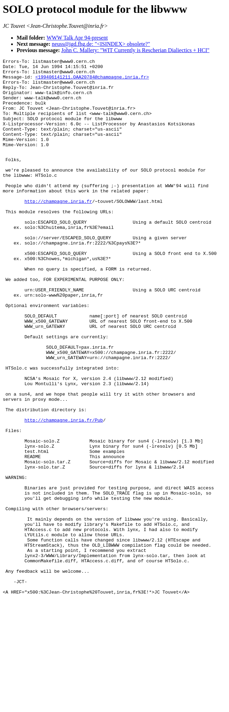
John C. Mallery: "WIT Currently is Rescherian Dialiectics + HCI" (135, 50)
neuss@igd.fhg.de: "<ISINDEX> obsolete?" (101, 44)
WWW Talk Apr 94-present (77, 38)
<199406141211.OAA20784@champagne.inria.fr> (92, 81)
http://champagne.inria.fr (58, 229)
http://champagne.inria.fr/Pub (63, 492)
